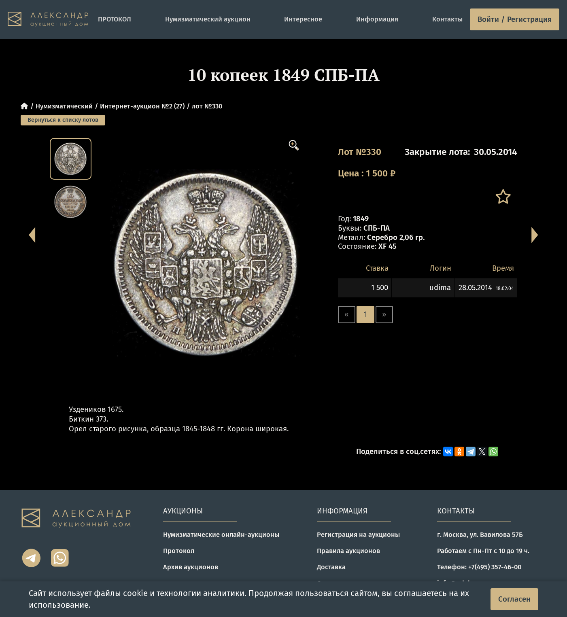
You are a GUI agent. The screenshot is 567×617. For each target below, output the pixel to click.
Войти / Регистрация (515, 19)
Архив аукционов (190, 567)
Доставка (331, 567)
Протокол (178, 551)
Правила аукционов (348, 551)
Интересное (303, 19)
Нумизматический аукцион (208, 19)
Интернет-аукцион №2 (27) (142, 106)
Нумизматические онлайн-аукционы (221, 535)
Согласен (514, 599)
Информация (377, 19)
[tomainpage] (49, 19)
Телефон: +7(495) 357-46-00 (479, 567)
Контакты (447, 19)
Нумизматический (64, 106)
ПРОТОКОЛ (114, 19)
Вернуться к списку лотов (63, 120)
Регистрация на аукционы (358, 535)
